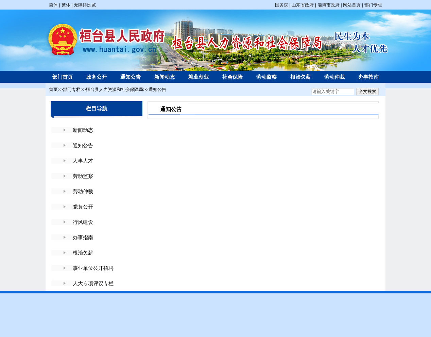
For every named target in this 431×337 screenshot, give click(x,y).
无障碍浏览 (85, 4)
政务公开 (96, 77)
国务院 (281, 4)
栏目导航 (96, 108)
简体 (53, 4)
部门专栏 (373, 4)
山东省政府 (303, 4)
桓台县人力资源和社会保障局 (114, 89)
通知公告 (130, 77)
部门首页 (62, 77)
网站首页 (352, 4)
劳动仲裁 (334, 77)
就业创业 (198, 77)
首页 (53, 89)
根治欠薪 (300, 77)
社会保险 (232, 77)
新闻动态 (164, 77)
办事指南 (368, 77)
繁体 (66, 4)
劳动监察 (266, 77)
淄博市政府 (328, 4)
